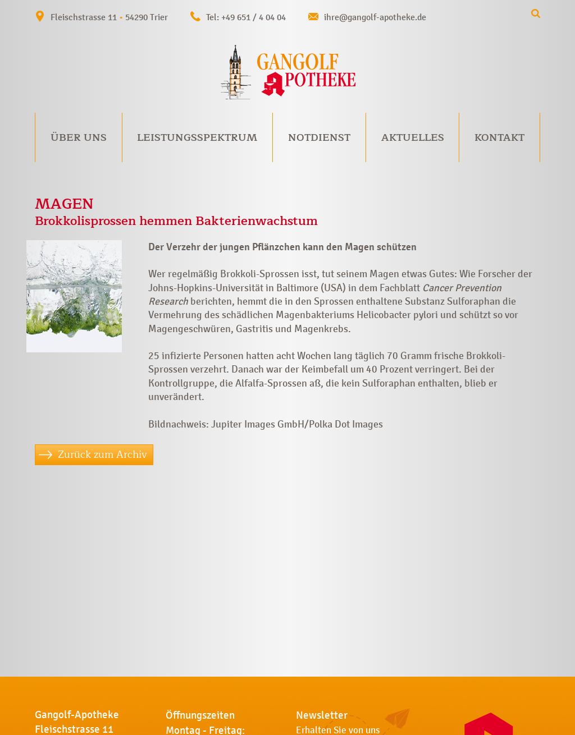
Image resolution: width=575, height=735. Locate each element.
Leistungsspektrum (197, 137)
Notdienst (319, 137)
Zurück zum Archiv (102, 454)
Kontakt (499, 137)
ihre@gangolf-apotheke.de (375, 17)
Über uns (79, 137)
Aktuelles (412, 137)
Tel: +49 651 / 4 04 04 (246, 17)
